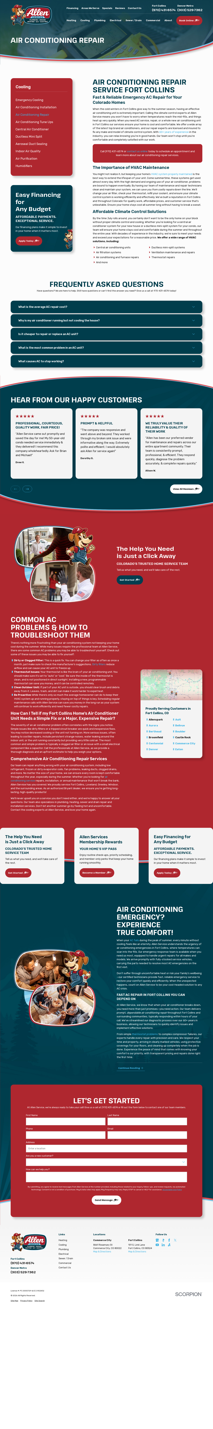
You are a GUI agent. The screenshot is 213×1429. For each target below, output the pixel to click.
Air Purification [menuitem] (26, 158)
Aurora (153, 725)
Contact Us (134, 8)
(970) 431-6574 (164, 10)
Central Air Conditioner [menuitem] (32, 129)
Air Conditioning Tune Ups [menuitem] (34, 122)
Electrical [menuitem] (115, 20)
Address (30, 1142)
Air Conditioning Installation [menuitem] (36, 107)
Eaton (179, 749)
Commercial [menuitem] (153, 20)
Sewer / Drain (66, 1258)
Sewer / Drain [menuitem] (134, 20)
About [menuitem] (168, 20)
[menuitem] (14, 1300)
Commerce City (185, 743)
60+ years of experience (174, 132)
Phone (29, 1128)
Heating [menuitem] (71, 20)
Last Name (113, 1115)
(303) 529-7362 (189, 10)
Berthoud (155, 731)
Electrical (64, 1254)
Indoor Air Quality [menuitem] (28, 151)
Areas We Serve (90, 8)
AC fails (134, 940)
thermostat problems (145, 1034)
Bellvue (180, 725)
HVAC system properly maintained (171, 174)
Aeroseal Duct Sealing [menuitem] (31, 144)
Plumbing (64, 1249)
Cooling (63, 1245)
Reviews (120, 8)
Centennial (156, 743)
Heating (63, 1240)
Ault (178, 719)
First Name (32, 1115)
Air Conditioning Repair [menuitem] (32, 114)
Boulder (180, 731)
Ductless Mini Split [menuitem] (29, 136)
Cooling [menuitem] (85, 20)
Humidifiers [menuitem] (24, 166)
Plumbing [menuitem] (99, 20)
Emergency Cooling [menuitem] (29, 100)
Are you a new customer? (39, 1156)
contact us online (137, 151)
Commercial (65, 1263)
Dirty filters (99, 664)
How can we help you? (38, 1169)
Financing (72, 8)
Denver (153, 749)
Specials (107, 8)
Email (110, 1128)
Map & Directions (102, 1251)
